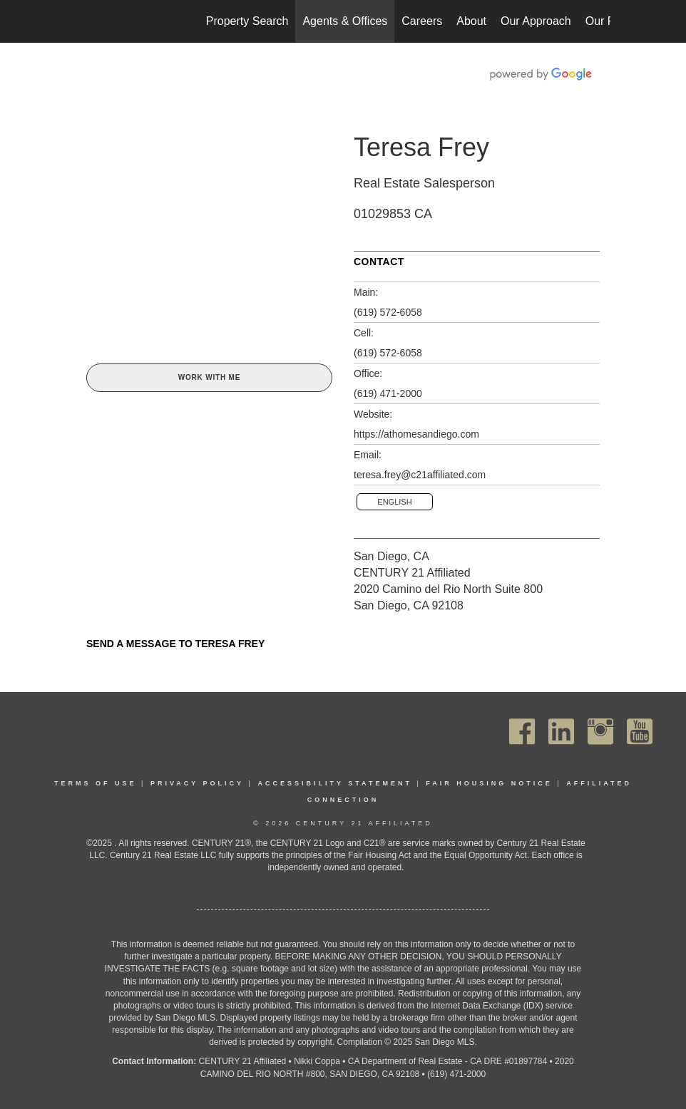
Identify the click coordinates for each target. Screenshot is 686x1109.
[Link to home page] (83, 21)
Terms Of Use (95, 783)
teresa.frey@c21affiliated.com (420, 474)
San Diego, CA (391, 556)
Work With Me (209, 377)
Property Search (247, 21)
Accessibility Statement (334, 783)
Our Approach (536, 21)
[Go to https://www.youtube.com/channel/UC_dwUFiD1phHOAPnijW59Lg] (639, 731)
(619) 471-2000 (388, 393)
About (471, 21)
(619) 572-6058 (388, 312)
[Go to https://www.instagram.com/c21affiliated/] (600, 731)
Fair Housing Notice (489, 783)
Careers (421, 21)
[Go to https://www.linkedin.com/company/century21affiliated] (561, 731)
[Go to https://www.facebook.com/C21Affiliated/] (522, 731)
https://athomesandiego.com (416, 434)
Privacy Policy (197, 783)
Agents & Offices (344, 21)
